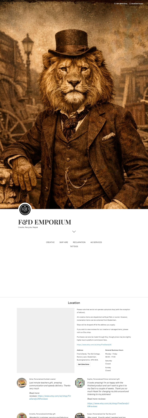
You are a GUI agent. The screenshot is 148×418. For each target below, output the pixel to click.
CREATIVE (50, 242)
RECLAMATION (79, 242)
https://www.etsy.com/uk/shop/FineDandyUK (94, 345)
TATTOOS (74, 246)
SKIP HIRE (63, 242)
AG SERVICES (96, 242)
